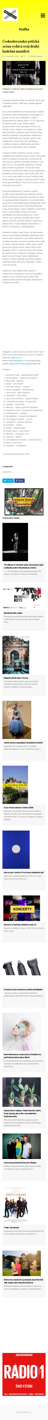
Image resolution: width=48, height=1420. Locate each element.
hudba (33, 56)
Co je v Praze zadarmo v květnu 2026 (18, 808)
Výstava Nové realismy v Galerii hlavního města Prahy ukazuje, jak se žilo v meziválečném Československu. (22, 1113)
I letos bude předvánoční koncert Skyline (20, 1163)
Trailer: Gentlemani (11, 1228)
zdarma (39, 56)
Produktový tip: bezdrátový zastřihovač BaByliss (23, 990)
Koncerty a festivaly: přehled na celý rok (20, 925)
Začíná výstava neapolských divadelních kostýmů (23, 743)
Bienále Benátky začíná (13, 613)
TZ (24, 56)
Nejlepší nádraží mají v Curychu (16, 678)
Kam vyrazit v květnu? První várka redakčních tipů (24, 873)
